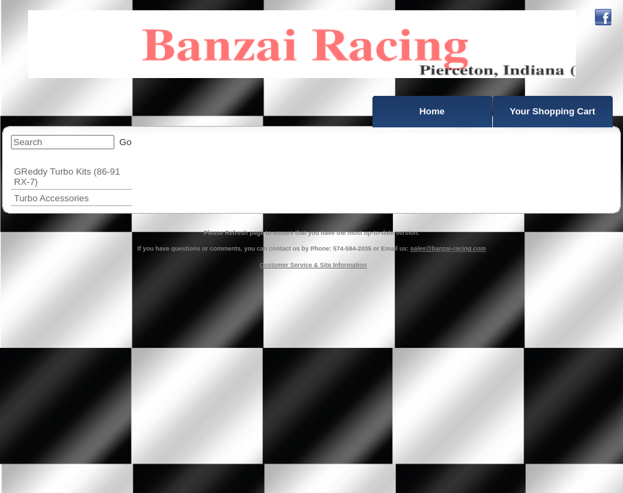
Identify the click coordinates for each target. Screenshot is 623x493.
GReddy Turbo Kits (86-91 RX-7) (67, 176)
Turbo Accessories (51, 198)
